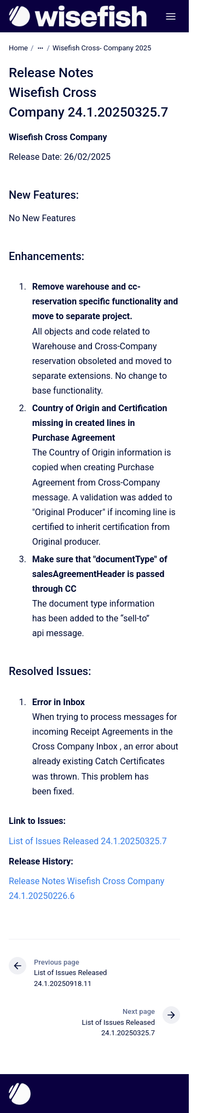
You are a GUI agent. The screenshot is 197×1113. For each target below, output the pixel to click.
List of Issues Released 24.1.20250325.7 (88, 841)
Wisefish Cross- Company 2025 (102, 48)
